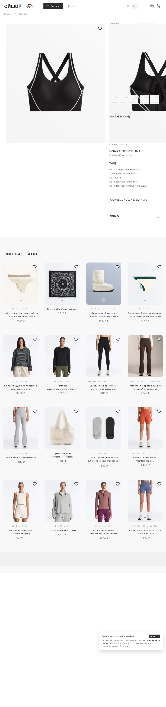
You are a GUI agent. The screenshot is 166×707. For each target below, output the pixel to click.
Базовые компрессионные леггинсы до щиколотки (104, 387)
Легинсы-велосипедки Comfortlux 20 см (145, 459)
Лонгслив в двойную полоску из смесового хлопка (20, 387)
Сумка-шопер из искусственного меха (62, 455)
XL (154, 100)
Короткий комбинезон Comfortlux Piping (21, 532)
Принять (154, 636)
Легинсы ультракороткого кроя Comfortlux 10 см (145, 532)
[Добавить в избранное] (34, 266)
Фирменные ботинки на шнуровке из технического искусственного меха (104, 315)
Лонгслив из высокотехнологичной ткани (62, 387)
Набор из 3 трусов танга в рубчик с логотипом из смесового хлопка (21, 315)
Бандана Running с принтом (62, 309)
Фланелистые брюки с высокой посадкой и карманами (145, 387)
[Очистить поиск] (128, 6)
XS (114, 100)
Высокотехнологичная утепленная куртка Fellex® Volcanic (103, 532)
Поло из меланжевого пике (62, 530)
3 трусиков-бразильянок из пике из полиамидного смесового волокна (145, 315)
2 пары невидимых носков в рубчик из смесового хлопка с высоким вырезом (104, 459)
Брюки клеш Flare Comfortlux (21, 457)
